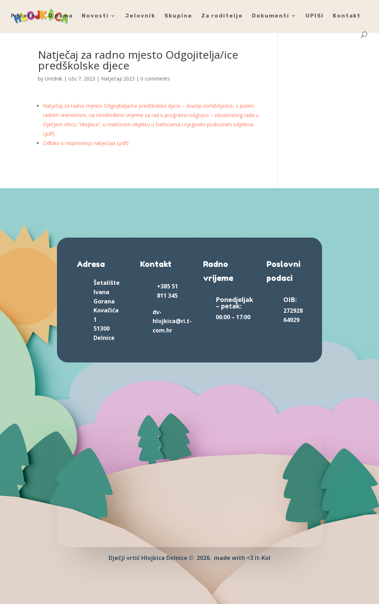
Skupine (178, 16)
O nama (60, 16)
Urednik (53, 78)
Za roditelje (222, 16)
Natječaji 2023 (118, 78)
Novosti (95, 16)
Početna (25, 16)
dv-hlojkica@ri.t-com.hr (172, 321)
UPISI (315, 16)
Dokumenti (270, 16)
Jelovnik (140, 16)
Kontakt (347, 16)
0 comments (155, 78)
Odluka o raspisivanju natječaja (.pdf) (86, 143)
